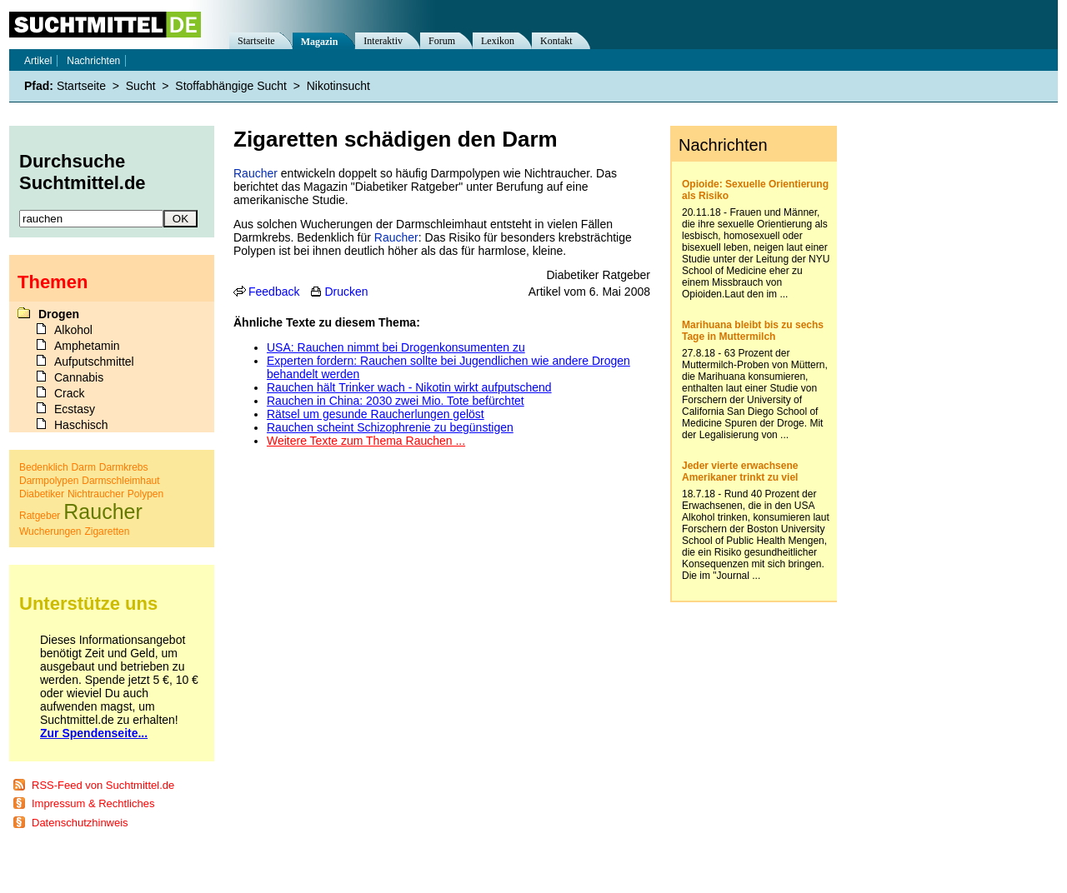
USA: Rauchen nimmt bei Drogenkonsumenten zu (396, 347)
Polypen (145, 494)
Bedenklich (43, 467)
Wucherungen (50, 531)
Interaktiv (383, 41)
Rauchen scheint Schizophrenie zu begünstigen (390, 427)
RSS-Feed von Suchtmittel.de (103, 785)
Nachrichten (93, 61)
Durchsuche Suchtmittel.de (82, 172)
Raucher (255, 173)
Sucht (141, 85)
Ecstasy (74, 409)
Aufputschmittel (94, 361)
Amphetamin (87, 345)
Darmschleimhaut (120, 480)
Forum (441, 41)
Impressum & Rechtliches (93, 803)
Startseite (256, 41)
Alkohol (73, 330)
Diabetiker (41, 494)
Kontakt (556, 41)
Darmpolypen (48, 480)
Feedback (273, 291)
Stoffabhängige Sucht (231, 85)
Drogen (58, 314)
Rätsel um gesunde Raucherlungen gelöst (375, 414)
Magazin (319, 41)
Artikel (38, 61)
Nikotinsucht (338, 85)
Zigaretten (106, 531)
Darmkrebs (123, 467)
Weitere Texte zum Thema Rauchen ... (366, 440)
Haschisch (81, 425)
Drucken (346, 291)
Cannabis (78, 377)
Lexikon (497, 41)
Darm (84, 467)
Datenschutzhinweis (80, 822)
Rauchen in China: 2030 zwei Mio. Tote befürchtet (395, 400)
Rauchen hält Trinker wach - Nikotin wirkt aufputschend (409, 387)
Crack (69, 393)
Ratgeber (39, 515)
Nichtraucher (96, 494)
